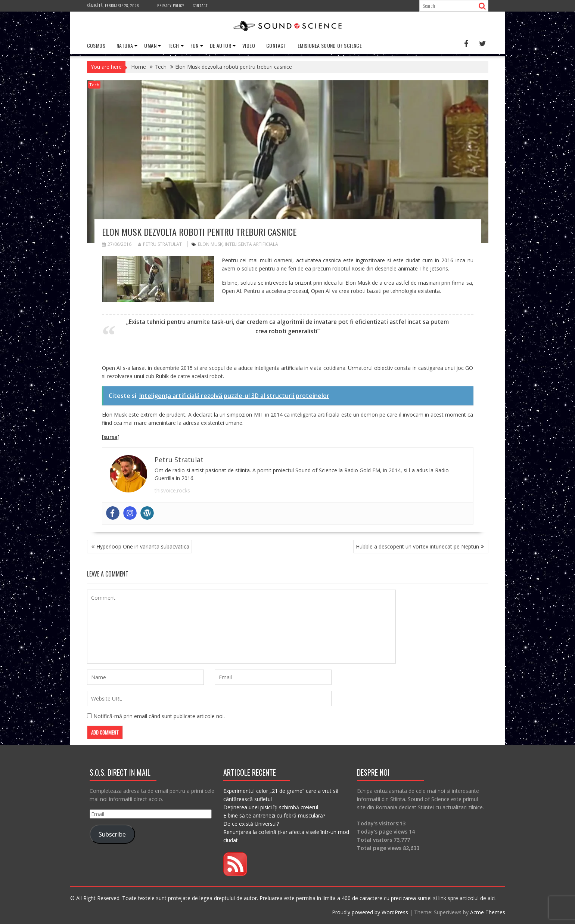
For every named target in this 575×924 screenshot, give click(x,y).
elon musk (210, 244)
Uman (150, 45)
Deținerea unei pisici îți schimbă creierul (270, 807)
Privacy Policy (170, 5)
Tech (173, 45)
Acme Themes (487, 912)
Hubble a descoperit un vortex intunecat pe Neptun (417, 546)
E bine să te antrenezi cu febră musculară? (274, 815)
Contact (200, 5)
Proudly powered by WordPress (370, 912)
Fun (194, 45)
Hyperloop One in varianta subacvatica (142, 546)
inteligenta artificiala (251, 244)
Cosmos (96, 45)
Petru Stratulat (160, 244)
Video (248, 45)
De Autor (220, 45)
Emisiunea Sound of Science (330, 45)
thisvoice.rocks (172, 490)
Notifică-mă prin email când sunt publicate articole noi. (159, 716)
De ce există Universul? (251, 823)
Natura (124, 45)
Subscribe (112, 834)
